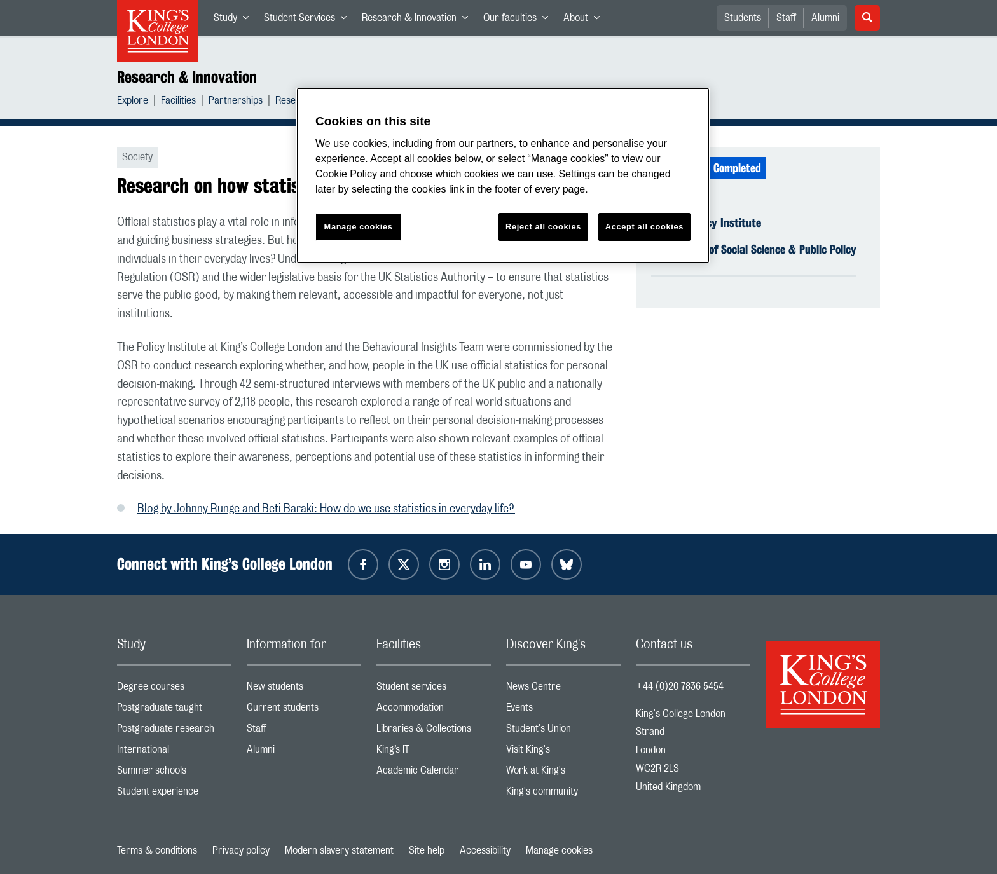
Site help (426, 850)
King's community (563, 794)
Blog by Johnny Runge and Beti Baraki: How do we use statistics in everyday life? (326, 509)
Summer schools (174, 773)
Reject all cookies (543, 226)
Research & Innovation (419, 20)
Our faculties (519, 20)
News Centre (563, 689)
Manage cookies (559, 850)
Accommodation (433, 710)
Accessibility (485, 850)
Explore (132, 102)
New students (304, 689)
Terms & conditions (157, 850)
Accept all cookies (644, 226)
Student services (433, 689)
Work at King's (563, 773)
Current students (304, 710)
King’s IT (433, 752)
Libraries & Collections (433, 731)
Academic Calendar (433, 773)
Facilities (178, 102)
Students (742, 18)
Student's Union (563, 731)
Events (563, 710)
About (585, 20)
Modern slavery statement (339, 850)
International (174, 752)
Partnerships (236, 102)
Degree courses (174, 689)
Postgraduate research (174, 731)
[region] (503, 176)
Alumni (825, 18)
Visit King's (563, 752)
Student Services (309, 20)
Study (235, 20)
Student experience (174, 794)
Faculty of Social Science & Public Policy (763, 249)
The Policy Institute (716, 222)
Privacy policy (241, 850)
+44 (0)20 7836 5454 (680, 686)
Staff (786, 18)
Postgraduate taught (174, 710)
